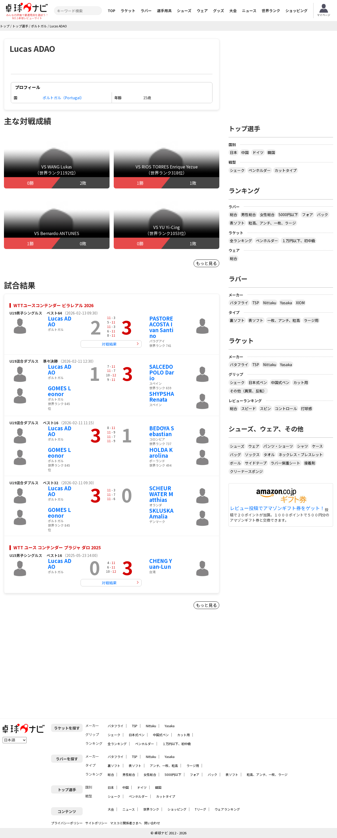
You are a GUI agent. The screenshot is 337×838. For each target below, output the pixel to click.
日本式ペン (258, 382)
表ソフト (237, 223)
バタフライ (239, 302)
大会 (233, 10)
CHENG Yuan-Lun (160, 563)
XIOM (300, 302)
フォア (307, 214)
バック (322, 214)
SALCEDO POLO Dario (161, 372)
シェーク (237, 170)
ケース (317, 446)
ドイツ (258, 152)
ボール (235, 463)
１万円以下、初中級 (298, 240)
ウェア (202, 10)
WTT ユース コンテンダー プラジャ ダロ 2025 (57, 547)
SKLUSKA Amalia (161, 513)
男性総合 (248, 214)
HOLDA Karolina (161, 452)
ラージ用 (311, 320)
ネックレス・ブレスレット (301, 454)
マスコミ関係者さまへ (126, 823)
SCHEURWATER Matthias (161, 493)
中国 (245, 152)
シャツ (302, 446)
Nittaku (269, 302)
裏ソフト (237, 320)
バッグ (235, 454)
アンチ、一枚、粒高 (164, 765)
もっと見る (206, 263)
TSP (255, 302)
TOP (111, 10)
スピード (248, 408)
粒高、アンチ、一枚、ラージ (272, 223)
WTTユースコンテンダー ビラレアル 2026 (53, 305)
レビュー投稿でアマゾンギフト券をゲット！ (277, 508)
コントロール (286, 408)
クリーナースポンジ (246, 471)
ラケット (128, 10)
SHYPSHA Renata (161, 396)
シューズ (184, 10)
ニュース (249, 10)
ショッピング (296, 10)
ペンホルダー (260, 170)
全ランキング (241, 240)
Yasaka (286, 302)
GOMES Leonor (59, 391)
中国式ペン (280, 382)
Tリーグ (200, 809)
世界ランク (271, 10)
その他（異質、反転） (248, 390)
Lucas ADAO (59, 321)
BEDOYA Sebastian (161, 431)
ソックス (252, 454)
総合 (233, 214)
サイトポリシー (96, 823)
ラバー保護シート (285, 463)
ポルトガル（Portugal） (63, 97)
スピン (265, 408)
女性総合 (267, 214)
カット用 (300, 382)
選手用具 (164, 10)
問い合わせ (152, 823)
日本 (233, 152)
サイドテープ (256, 463)
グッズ (218, 10)
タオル (269, 454)
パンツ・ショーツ (278, 446)
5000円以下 (288, 214)
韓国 (271, 152)
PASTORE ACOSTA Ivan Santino (161, 327)
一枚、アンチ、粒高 (283, 320)
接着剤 (309, 463)
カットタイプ (286, 170)
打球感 (306, 408)
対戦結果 (109, 344)
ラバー (146, 10)
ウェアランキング (227, 809)
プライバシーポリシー (67, 823)
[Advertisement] (49, 666)
